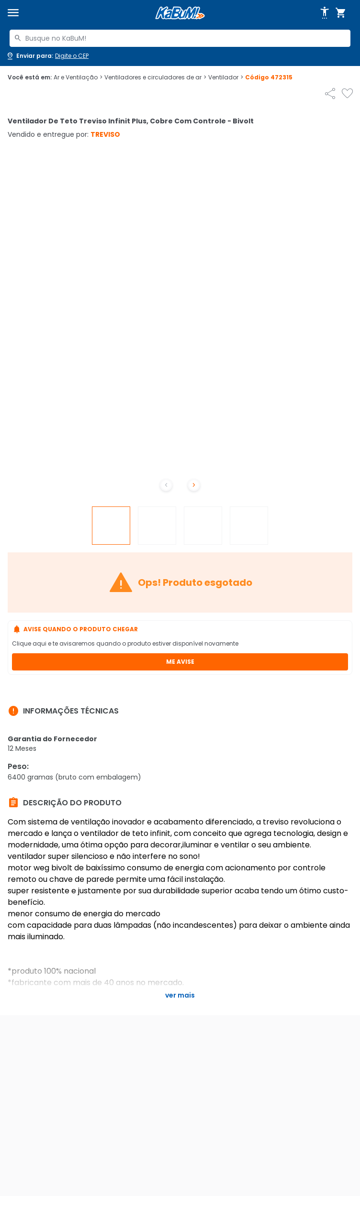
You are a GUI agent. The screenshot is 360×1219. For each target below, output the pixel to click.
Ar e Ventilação (78, 77)
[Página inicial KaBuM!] (180, 13)
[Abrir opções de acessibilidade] (324, 13)
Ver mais (180, 995)
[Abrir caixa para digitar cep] (47, 56)
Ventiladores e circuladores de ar (155, 77)
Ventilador (225, 77)
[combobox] (180, 38)
